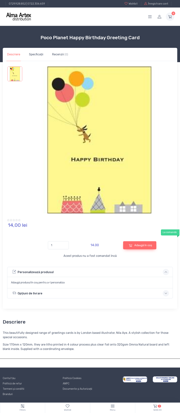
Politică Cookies (72, 378)
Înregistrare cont (156, 3)
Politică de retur (12, 383)
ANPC (66, 383)
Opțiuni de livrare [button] (27, 293)
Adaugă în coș (140, 245)
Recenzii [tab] (60, 54)
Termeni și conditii (13, 388)
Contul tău (9, 378)
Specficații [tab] (36, 54)
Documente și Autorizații (77, 388)
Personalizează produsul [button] (33, 272)
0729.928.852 (17, 3)
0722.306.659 (36, 3)
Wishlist (131, 3)
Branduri (8, 394)
